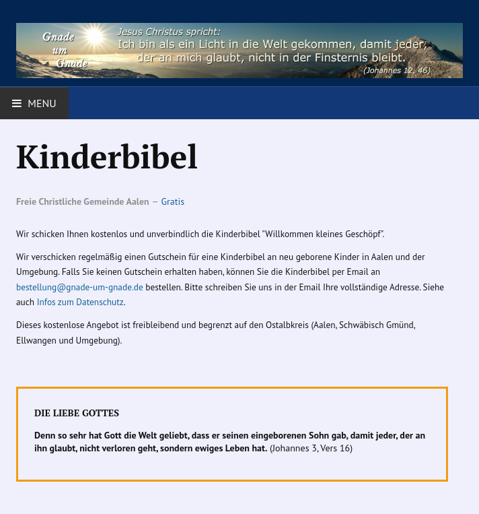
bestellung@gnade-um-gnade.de (79, 287)
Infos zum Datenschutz (80, 302)
